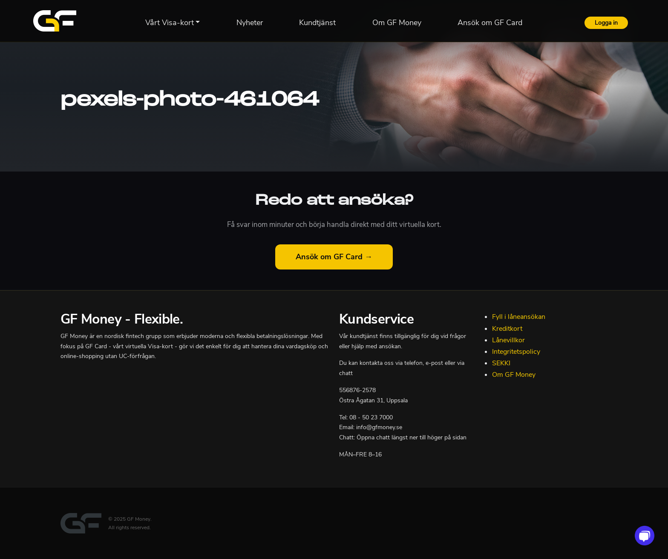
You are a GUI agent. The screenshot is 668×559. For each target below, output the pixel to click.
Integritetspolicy (516, 351)
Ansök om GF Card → (334, 257)
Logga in (606, 23)
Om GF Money (514, 374)
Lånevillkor (508, 340)
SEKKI (501, 363)
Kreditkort (507, 328)
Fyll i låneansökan (518, 316)
